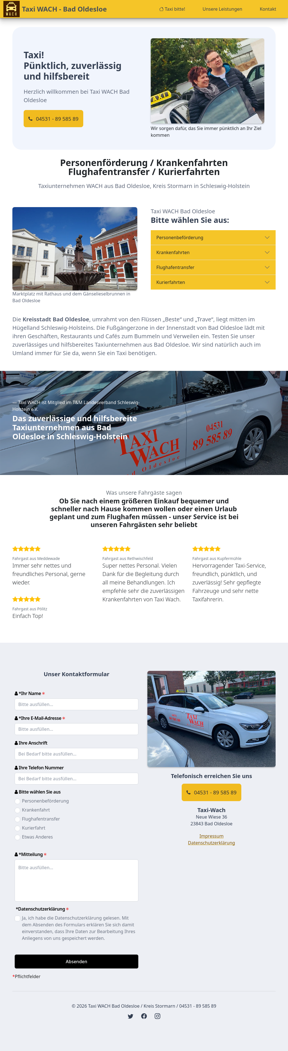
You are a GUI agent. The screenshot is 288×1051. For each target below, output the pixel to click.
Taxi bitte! (172, 9)
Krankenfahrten (173, 252)
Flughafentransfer (175, 267)
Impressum (211, 836)
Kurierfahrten (170, 282)
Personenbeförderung (179, 237)
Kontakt (268, 9)
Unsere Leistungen (222, 9)
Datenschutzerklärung (211, 843)
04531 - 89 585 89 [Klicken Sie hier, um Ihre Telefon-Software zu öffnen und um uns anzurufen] (53, 118)
